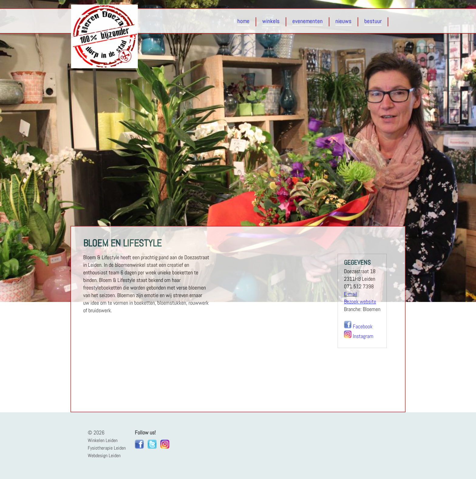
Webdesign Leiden (104, 455)
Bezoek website (360, 301)
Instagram (363, 336)
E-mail (350, 294)
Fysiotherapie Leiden (107, 448)
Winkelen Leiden (102, 440)
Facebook (362, 326)
